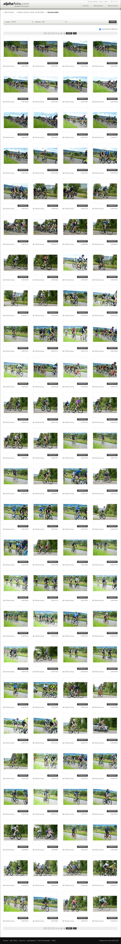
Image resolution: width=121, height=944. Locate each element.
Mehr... (107, 1)
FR (115, 1)
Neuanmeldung (92, 1)
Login (101, 1)
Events (86, 6)
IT (117, 1)
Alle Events (9, 12)
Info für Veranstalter (44, 940)
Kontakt (5, 940)
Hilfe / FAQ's (13, 940)
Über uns (22, 940)
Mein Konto (113, 6)
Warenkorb (98, 6)
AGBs (54, 940)
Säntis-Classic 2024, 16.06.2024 (31, 12)
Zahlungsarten (31, 940)
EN (112, 1)
